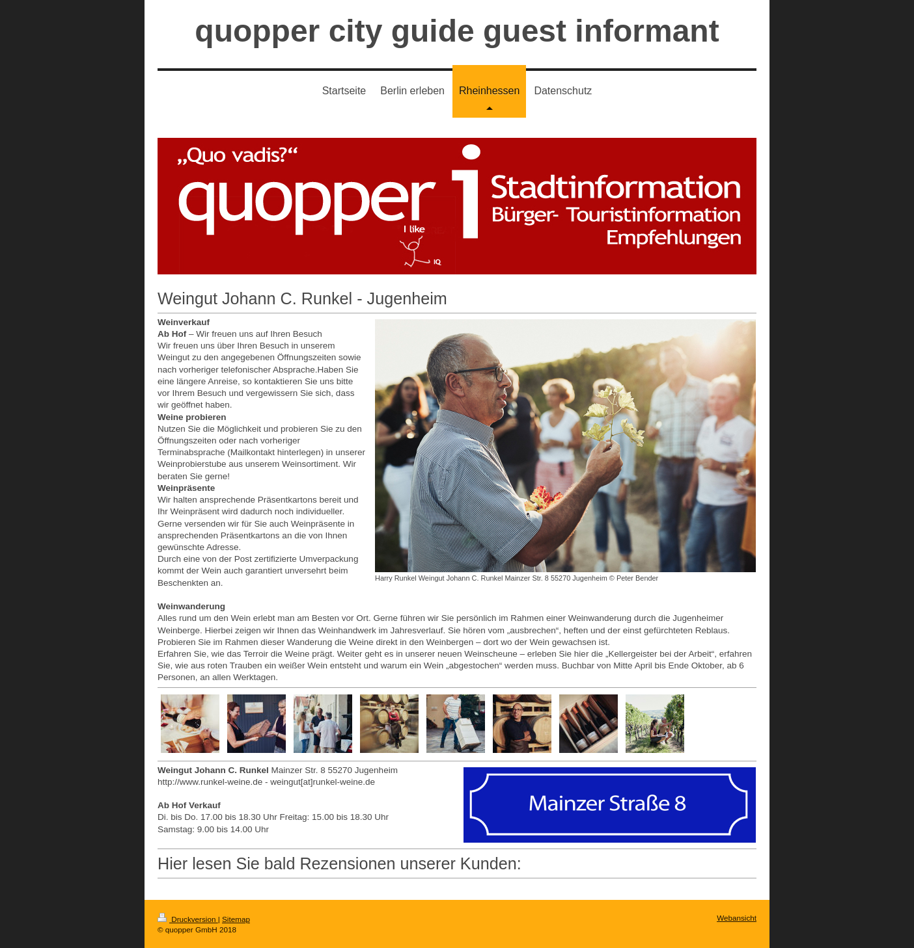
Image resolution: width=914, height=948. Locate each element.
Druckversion (188, 919)
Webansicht (736, 918)
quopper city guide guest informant (457, 31)
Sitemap (236, 919)
